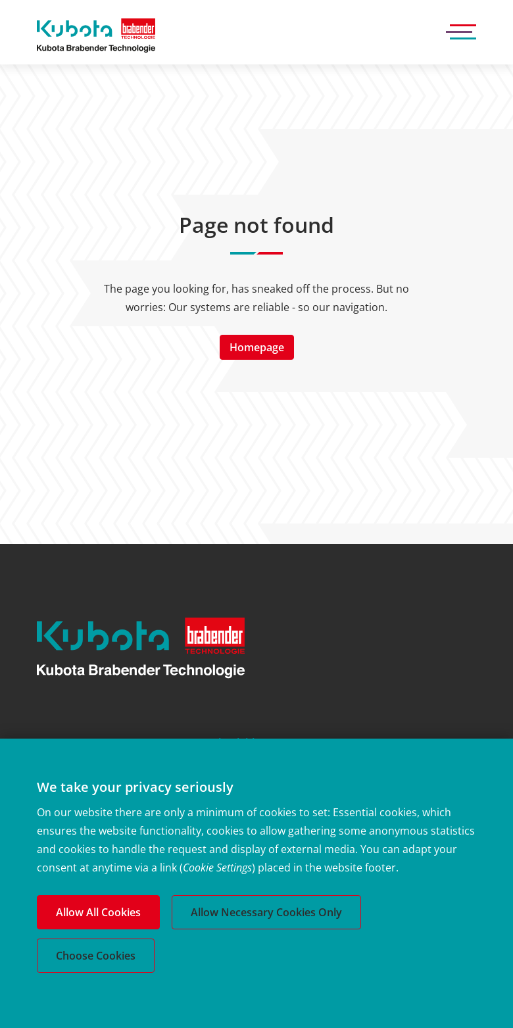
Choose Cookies (95, 955)
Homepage (257, 347)
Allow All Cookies (98, 912)
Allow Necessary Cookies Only (266, 912)
